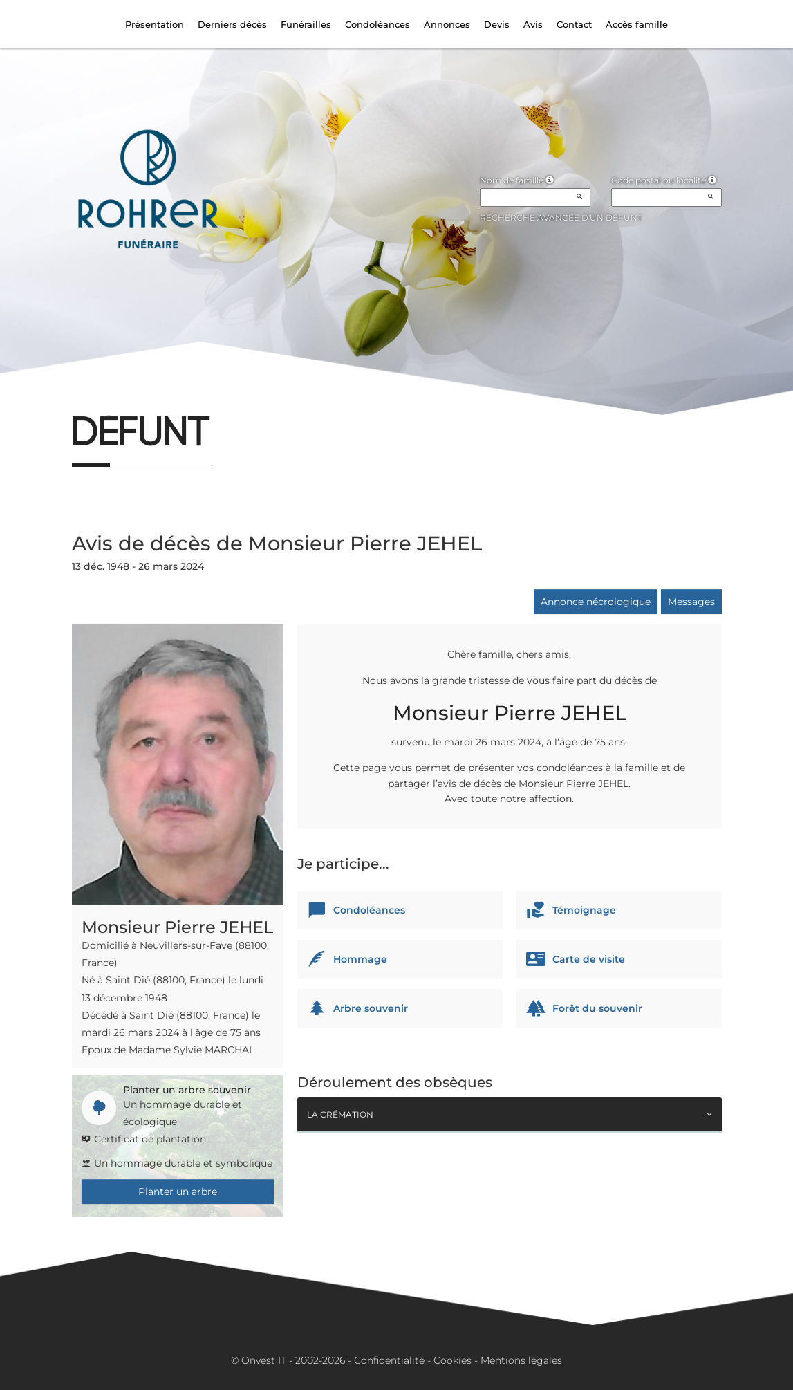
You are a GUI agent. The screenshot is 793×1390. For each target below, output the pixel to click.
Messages (691, 601)
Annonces (447, 24)
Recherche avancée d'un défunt (561, 217)
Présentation (154, 24)
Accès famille (637, 24)
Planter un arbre (177, 1191)
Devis (497, 24)
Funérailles (306, 24)
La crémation (340, 1114)
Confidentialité (389, 1360)
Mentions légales (521, 1360)
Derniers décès (232, 24)
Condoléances (377, 24)
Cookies (452, 1360)
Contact (574, 24)
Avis (533, 24)
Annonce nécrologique (596, 601)
